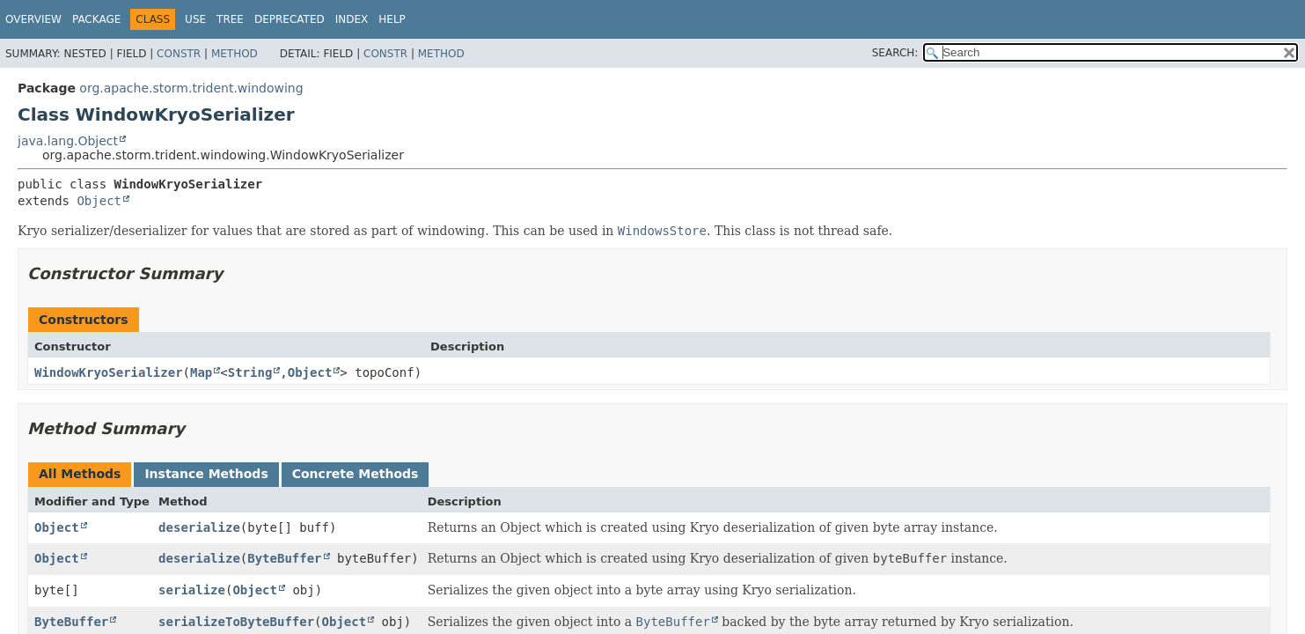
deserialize (199, 527)
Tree (230, 19)
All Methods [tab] (80, 474)
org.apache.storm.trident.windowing (191, 88)
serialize (191, 590)
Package (96, 19)
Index (352, 19)
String (250, 372)
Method (234, 54)
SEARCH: (895, 53)
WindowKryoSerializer (108, 372)
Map (201, 372)
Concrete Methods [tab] (355, 474)
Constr (179, 54)
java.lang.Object (68, 141)
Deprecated (289, 19)
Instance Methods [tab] (206, 474)
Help (392, 19)
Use (195, 19)
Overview (33, 19)
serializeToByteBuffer (236, 622)
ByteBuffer (284, 558)
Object (99, 201)
